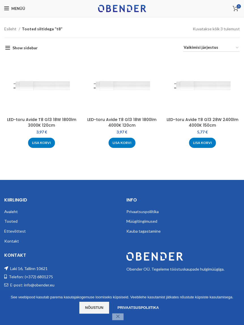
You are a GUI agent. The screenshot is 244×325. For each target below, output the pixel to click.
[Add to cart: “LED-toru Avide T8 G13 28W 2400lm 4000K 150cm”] (202, 143)
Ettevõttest (15, 231)
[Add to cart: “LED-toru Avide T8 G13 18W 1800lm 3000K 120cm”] (41, 143)
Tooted (11, 221)
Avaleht (11, 211)
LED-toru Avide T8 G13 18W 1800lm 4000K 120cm (121, 122)
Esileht (10, 28)
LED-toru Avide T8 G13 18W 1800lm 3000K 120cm (41, 122)
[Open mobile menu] (14, 8)
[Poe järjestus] (211, 48)
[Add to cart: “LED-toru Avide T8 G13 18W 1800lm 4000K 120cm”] (122, 143)
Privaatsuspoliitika (142, 211)
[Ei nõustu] (118, 316)
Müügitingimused (141, 221)
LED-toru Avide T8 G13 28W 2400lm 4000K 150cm (202, 122)
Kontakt (11, 241)
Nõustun (94, 307)
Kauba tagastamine (143, 231)
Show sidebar (25, 47)
